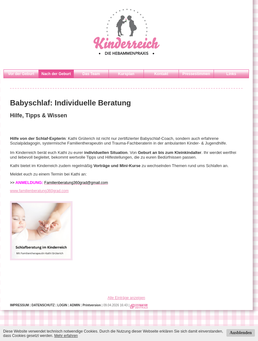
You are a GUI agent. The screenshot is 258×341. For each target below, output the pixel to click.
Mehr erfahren (66, 335)
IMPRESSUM (19, 305)
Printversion (92, 305)
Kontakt (161, 74)
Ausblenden (241, 332)
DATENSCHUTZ (43, 305)
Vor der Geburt (21, 74)
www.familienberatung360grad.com (39, 191)
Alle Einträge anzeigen (126, 298)
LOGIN (62, 305)
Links (231, 74)
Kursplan (126, 74)
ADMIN (75, 305)
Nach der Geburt (56, 74)
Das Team (91, 74)
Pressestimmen (196, 74)
